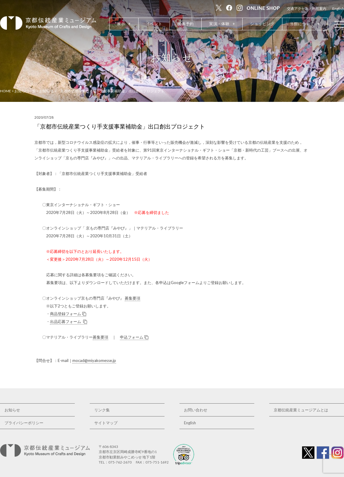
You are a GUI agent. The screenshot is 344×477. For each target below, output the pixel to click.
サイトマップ (106, 422)
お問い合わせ (195, 409)
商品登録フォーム (68, 313)
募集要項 (132, 298)
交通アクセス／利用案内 (306, 8)
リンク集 (102, 409)
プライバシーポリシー (23, 422)
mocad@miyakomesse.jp (94, 360)
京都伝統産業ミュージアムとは (301, 409)
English (338, 8)
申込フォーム (134, 337)
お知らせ (12, 409)
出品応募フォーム (68, 321)
